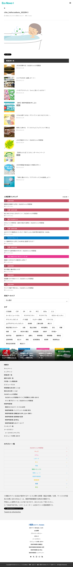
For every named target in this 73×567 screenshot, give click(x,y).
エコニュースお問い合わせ (12, 436)
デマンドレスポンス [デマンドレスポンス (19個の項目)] (12, 319)
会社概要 (36, 530)
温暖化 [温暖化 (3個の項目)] (31, 335)
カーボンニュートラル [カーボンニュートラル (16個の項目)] (12, 315)
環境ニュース (36, 473)
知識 (36, 484)
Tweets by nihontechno (12, 512)
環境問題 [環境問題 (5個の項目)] (49, 335)
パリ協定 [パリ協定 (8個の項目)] (25, 319)
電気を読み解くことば (10, 391)
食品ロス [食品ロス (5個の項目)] (22, 343)
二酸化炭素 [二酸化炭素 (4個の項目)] (39, 323)
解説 (36, 487)
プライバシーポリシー (36, 533)
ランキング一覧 (8, 426)
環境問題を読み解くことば (12, 388)
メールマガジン (8, 429)
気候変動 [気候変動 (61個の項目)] (35, 331)
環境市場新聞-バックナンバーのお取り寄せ (18, 410)
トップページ (8, 372)
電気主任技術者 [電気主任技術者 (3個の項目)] (10, 343)
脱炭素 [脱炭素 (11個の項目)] (46, 339)
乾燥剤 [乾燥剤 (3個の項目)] (30, 323)
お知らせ (36, 536)
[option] (9, 354)
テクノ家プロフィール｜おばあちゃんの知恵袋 (19, 401)
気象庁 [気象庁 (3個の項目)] (45, 331)
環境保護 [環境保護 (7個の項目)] (39, 335)
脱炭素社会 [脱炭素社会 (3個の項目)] (56, 339)
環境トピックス (36, 469)
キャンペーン (8, 368)
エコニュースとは (9, 384)
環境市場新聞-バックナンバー (36, 552)
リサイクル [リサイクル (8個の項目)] (49, 319)
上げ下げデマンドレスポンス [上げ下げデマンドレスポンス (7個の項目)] (14, 323)
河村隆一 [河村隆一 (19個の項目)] (54, 331)
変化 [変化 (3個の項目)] (53, 327)
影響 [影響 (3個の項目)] (61, 327)
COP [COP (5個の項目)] (17, 311)
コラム (36, 455)
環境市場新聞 (8, 404)
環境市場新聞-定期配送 (36, 544)
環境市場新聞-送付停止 (12, 420)
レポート (36, 458)
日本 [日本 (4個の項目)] (14, 331)
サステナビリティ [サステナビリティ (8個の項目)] (29, 315)
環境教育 (36, 480)
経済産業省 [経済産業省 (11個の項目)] (36, 339)
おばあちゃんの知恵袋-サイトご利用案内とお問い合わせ (22, 397)
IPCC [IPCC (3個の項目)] (37, 311)
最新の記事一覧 (8, 378)
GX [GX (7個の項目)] (30, 311)
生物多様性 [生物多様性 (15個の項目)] (9, 339)
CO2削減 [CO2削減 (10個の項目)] (8, 311)
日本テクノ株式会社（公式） (36, 528)
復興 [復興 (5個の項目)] (7, 331)
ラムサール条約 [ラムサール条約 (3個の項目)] (37, 319)
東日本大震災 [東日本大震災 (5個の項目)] (25, 331)
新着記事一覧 (8, 375)
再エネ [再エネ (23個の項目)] (50, 323)
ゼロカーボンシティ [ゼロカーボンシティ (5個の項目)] (57, 315)
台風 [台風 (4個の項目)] (24, 327)
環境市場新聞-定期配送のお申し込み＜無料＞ (18, 413)
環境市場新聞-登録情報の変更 (14, 417)
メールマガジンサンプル (12, 433)
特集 (36, 466)
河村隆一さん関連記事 (10, 381)
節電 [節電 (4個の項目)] (27, 339)
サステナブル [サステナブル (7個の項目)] (43, 315)
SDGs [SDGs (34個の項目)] (45, 311)
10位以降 (64, 197)
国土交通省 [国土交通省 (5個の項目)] (33, 327)
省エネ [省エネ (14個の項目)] (19, 339)
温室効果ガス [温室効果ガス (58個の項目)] (20, 335)
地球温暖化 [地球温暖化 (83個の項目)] (44, 327)
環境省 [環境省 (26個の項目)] (59, 335)
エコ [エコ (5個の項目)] (52, 311)
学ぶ (36, 462)
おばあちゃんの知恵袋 (10, 394)
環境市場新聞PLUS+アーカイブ (14, 423)
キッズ (36, 451)
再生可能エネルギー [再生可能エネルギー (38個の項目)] (12, 327)
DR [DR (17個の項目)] (24, 311)
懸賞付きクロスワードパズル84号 (15, 407)
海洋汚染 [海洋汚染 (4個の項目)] (8, 335)
